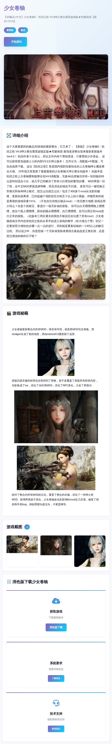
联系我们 (56, 729)
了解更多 (56, 678)
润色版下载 (56, 627)
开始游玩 (16, 41)
